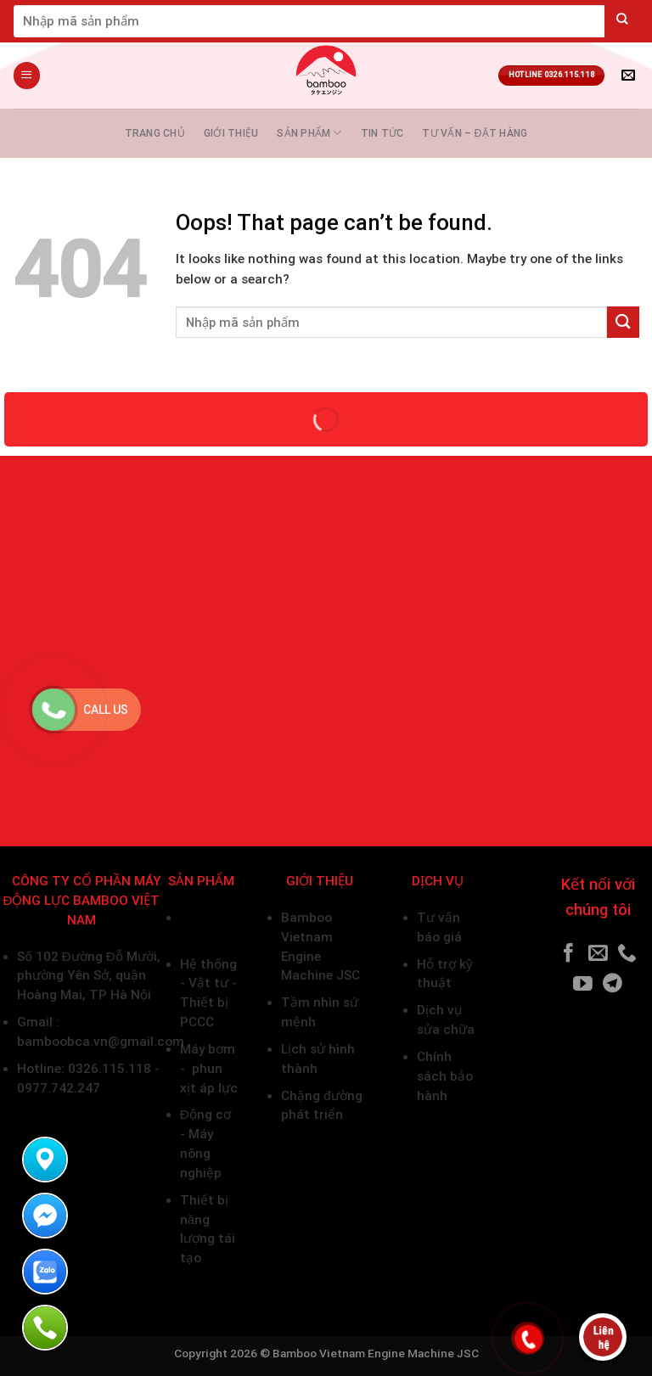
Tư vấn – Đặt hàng (474, 133)
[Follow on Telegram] (612, 985)
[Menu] (26, 75)
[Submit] (622, 21)
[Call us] (627, 954)
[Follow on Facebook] (568, 954)
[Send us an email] (598, 954)
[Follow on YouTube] (583, 985)
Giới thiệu (231, 133)
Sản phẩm (309, 133)
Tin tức (382, 133)
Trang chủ (155, 133)
